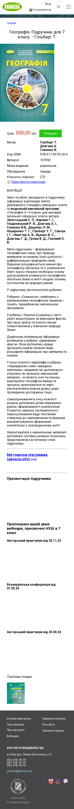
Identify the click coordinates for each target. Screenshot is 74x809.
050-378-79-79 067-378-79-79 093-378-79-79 (16, 762)
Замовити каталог (54, 718)
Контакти (48, 724)
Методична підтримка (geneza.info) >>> (27, 457)
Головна (11, 23)
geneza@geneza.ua (19, 771)
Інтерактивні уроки (19, 718)
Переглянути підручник (28, 182)
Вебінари (13, 736)
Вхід (48, 4)
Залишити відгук (53, 730)
